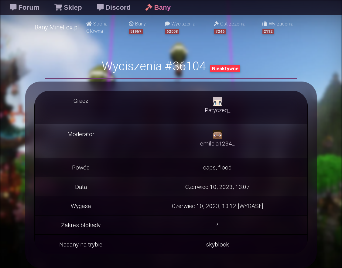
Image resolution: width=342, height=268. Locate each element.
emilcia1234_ (217, 143)
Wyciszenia (180, 27)
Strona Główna (97, 27)
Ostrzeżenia (229, 27)
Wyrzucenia (277, 27)
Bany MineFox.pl (57, 27)
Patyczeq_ (217, 110)
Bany (137, 27)
